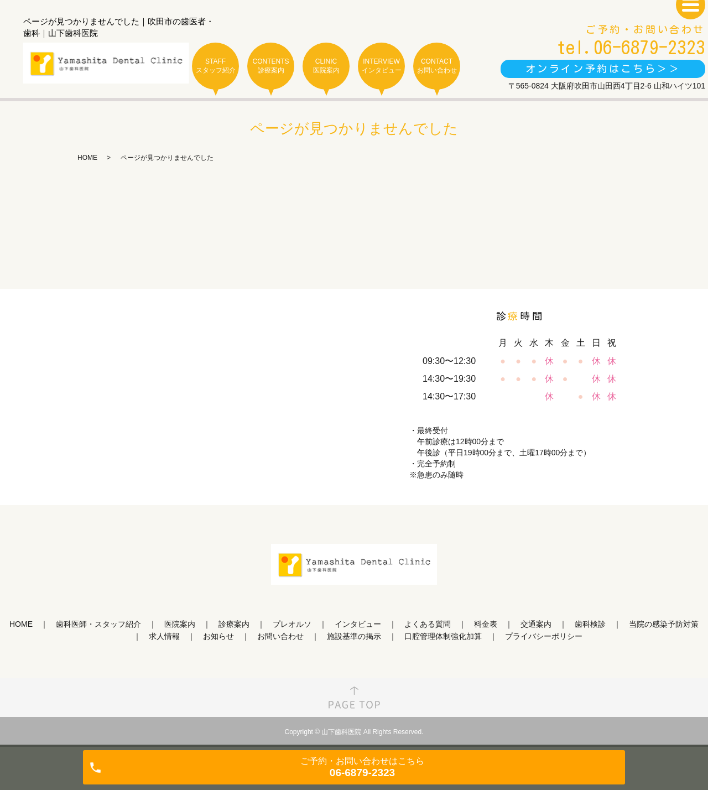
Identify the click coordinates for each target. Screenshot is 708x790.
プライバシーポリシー (543, 636)
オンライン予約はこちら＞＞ (603, 69)
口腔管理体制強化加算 (443, 636)
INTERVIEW (381, 66)
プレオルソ (292, 624)
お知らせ (218, 636)
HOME (87, 158)
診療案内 (233, 624)
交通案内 (535, 624)
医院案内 (179, 624)
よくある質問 (427, 624)
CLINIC (326, 66)
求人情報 (164, 636)
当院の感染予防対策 (664, 624)
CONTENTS (270, 66)
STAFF (215, 66)
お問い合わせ (280, 636)
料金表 (485, 624)
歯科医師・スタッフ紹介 (98, 624)
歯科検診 (590, 624)
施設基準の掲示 (354, 636)
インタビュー (358, 624)
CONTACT (436, 66)
